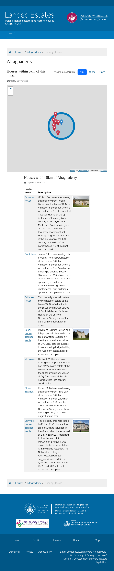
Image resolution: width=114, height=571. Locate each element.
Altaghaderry (34, 52)
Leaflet (72, 171)
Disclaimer (14, 551)
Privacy (29, 551)
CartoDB (104, 171)
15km (102, 72)
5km (82, 72)
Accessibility (45, 551)
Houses (19, 52)
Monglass (30, 359)
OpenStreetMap (83, 171)
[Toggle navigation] (11, 35)
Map (97, 540)
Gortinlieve (30, 254)
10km (92, 72)
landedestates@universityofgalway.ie (86, 551)
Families (37, 540)
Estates (57, 540)
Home (16, 540)
